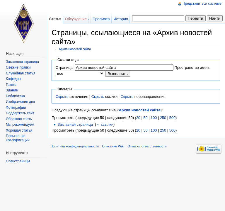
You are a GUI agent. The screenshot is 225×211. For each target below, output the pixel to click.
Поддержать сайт (20, 113)
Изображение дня (20, 102)
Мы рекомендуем (20, 124)
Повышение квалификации (18, 138)
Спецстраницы (18, 161)
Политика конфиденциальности (74, 146)
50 (145, 117)
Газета (11, 85)
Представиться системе (202, 3)
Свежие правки (18, 67)
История (120, 19)
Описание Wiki (113, 146)
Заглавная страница (75, 124)
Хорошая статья (19, 130)
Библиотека (15, 96)
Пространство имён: (191, 67)
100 (154, 117)
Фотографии (16, 108)
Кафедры (13, 79)
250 (163, 117)
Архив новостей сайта (75, 49)
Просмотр (101, 19)
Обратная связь (19, 119)
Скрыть (62, 96)
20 (138, 117)
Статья (55, 19)
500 (172, 117)
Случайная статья (20, 73)
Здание (12, 90)
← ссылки (104, 124)
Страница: (65, 67)
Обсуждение (76, 19)
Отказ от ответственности (147, 146)
